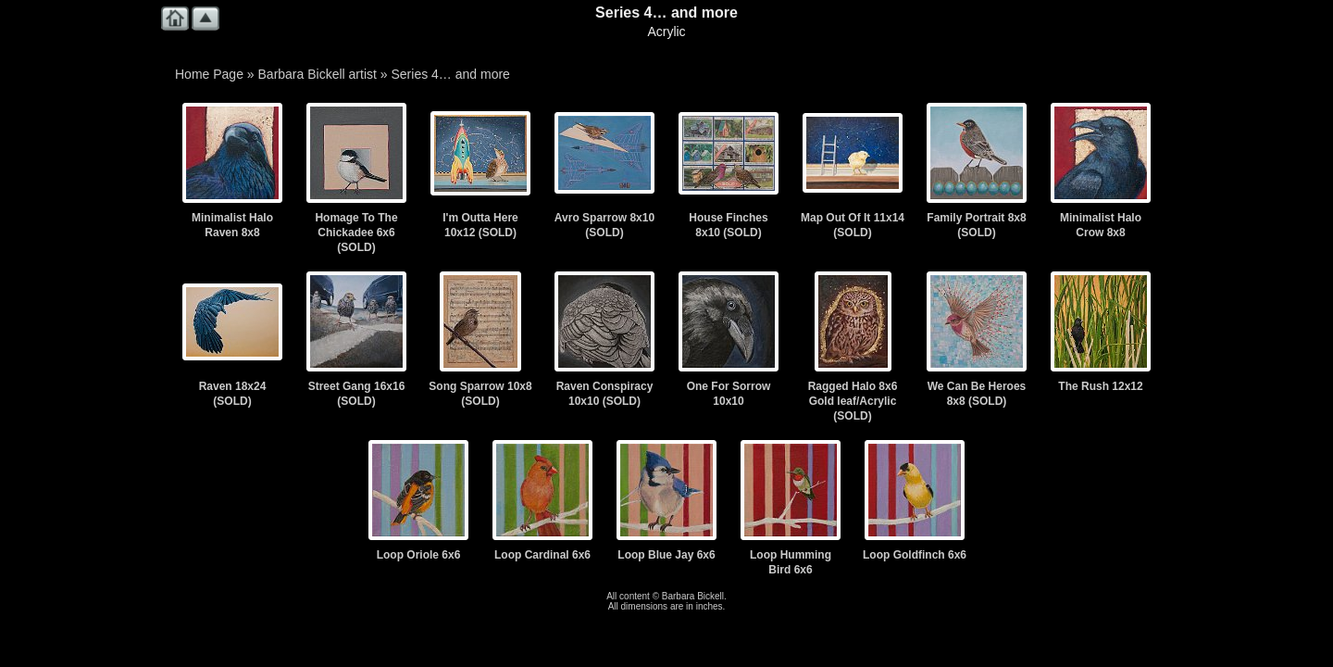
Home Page (209, 74)
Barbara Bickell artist (317, 74)
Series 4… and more (450, 74)
